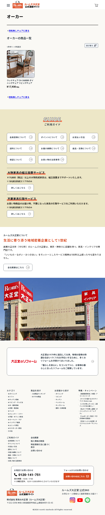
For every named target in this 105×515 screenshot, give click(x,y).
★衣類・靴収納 (13, 408)
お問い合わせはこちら (75, 476)
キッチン (59, 399)
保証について (16, 160)
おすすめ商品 (36, 397)
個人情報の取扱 (37, 441)
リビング (59, 397)
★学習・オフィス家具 (15, 417)
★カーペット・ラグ (14, 420)
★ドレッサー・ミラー (15, 414)
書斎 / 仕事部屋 (61, 408)
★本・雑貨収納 (13, 405)
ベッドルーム (60, 402)
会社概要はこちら (16, 267)
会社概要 (34, 438)
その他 (10, 431)
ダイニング (59, 394)
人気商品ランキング (38, 394)
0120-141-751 (29, 475)
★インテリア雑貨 (14, 422)
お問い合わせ (36, 451)
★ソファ (11, 397)
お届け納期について (50, 148)
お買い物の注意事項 (50, 160)
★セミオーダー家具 (14, 428)
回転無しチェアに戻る (19, 31)
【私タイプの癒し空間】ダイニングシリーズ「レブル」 (89, 411)
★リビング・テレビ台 (15, 402)
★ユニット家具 (13, 425)
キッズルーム (60, 405)
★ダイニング (12, 394)
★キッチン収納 (13, 399)
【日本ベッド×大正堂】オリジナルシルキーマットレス (89, 423)
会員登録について (18, 137)
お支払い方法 (78, 137)
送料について (16, 148)
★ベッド (11, 411)
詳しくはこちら (18, 188)
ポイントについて (49, 137)
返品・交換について (81, 148)
